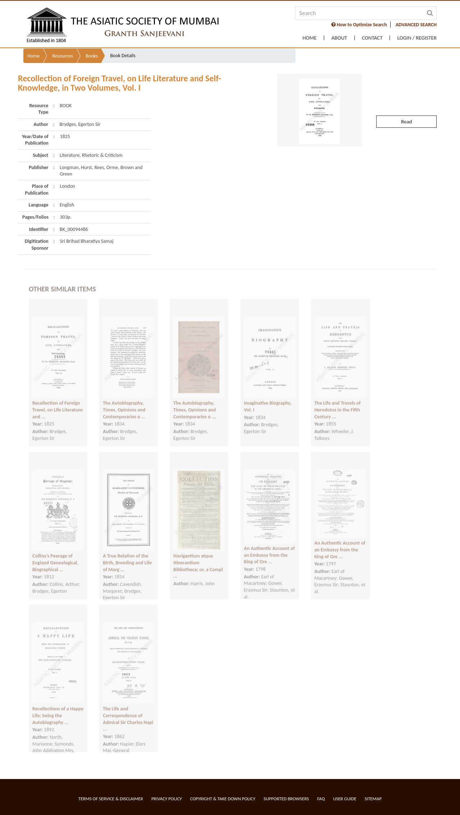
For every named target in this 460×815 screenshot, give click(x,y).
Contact (372, 38)
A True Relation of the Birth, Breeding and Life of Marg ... (127, 555)
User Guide (344, 798)
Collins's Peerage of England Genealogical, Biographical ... (55, 555)
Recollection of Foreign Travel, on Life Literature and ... (57, 402)
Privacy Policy (166, 798)
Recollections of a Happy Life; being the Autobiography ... (57, 708)
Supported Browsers (286, 798)
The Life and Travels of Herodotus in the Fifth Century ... (337, 402)
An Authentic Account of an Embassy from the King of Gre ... (269, 547)
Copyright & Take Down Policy (223, 798)
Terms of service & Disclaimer (110, 798)
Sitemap (373, 798)
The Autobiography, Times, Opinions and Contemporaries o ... (124, 402)
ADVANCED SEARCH (416, 25)
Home (310, 38)
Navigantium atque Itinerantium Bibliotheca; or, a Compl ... (198, 559)
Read (406, 106)
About (339, 38)
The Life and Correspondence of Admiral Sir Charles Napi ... (128, 711)
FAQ (321, 798)
